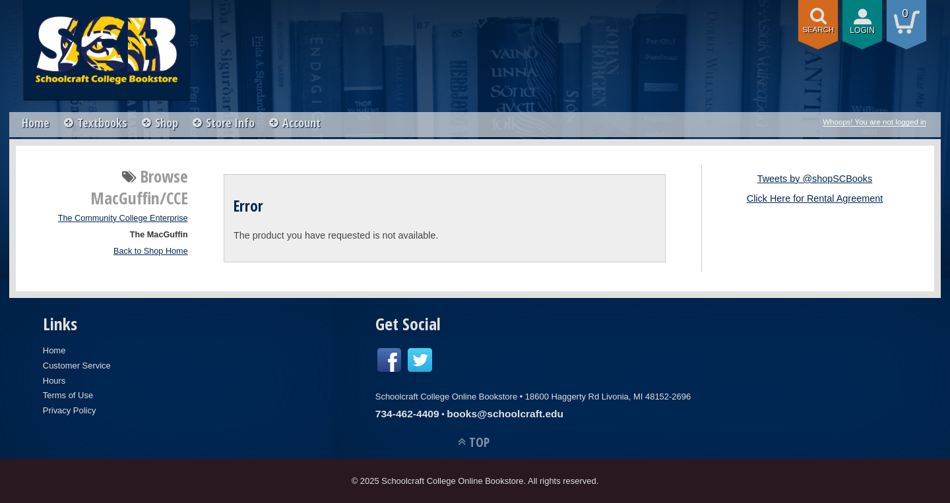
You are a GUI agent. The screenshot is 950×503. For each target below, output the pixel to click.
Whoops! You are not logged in (874, 122)
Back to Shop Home (150, 251)
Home (35, 123)
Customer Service (77, 365)
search (818, 30)
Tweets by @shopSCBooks (815, 178)
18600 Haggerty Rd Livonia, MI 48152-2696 (608, 396)
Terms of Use (68, 395)
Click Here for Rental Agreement (815, 198)
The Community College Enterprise (123, 218)
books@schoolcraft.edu (505, 413)
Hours (54, 381)
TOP (479, 442)
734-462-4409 (407, 413)
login (862, 30)
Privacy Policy (69, 410)
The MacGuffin (159, 234)
